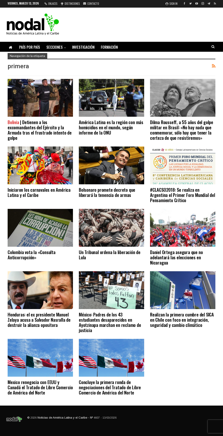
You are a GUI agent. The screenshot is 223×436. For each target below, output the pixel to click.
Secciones (54, 47)
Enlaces (50, 3)
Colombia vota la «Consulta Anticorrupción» (32, 255)
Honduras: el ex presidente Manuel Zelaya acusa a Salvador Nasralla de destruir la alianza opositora (39, 319)
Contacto (91, 3)
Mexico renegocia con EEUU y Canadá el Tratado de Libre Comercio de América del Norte (40, 387)
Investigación (83, 47)
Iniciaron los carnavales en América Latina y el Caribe (39, 192)
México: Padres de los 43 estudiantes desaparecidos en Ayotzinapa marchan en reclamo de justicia (110, 322)
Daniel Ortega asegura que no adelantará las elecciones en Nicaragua (176, 257)
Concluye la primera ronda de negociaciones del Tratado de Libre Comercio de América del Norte (110, 387)
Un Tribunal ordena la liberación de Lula (109, 255)
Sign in (171, 3)
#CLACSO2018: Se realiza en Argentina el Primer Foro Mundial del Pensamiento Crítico (182, 194)
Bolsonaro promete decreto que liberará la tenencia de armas (107, 192)
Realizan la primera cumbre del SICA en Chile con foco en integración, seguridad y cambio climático (182, 319)
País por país (29, 47)
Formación (109, 47)
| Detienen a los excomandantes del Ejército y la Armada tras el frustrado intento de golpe (40, 130)
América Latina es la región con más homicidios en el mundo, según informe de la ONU (111, 127)
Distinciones (70, 3)
